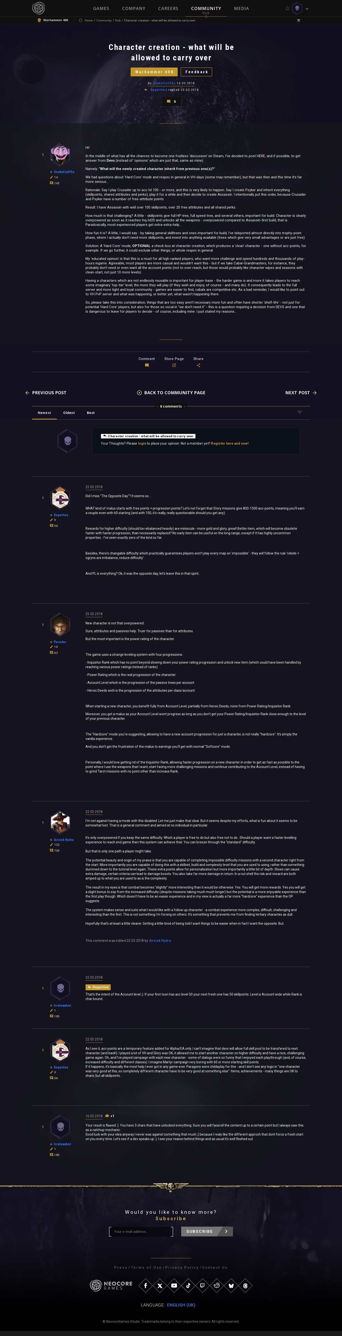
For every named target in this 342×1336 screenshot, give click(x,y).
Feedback (198, 73)
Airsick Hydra (160, 945)
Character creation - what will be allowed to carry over (149, 440)
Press (121, 1272)
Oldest (70, 417)
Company (133, 8)
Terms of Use (146, 1272)
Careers (168, 8)
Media (241, 8)
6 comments (171, 410)
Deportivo (159, 92)
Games (101, 8)
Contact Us (215, 1272)
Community (206, 8)
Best (93, 417)
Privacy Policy (182, 1272)
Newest (45, 417)
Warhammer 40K (153, 73)
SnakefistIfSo (164, 85)
